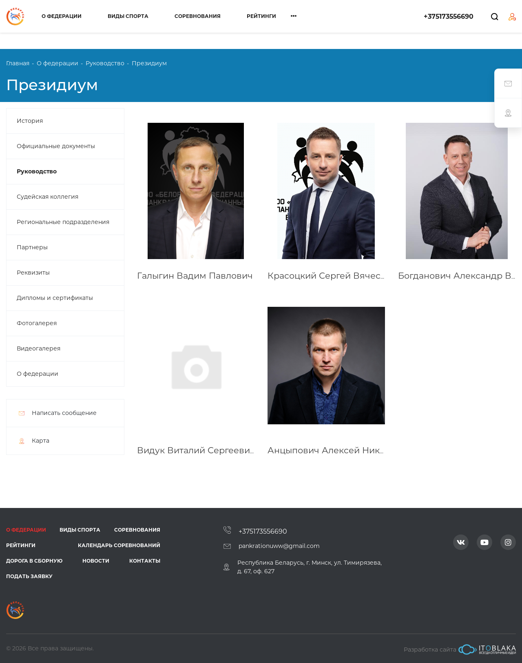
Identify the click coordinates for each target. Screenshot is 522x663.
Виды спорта (128, 16)
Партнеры (32, 247)
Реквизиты (33, 272)
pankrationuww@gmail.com (279, 546)
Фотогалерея (37, 323)
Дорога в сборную (34, 561)
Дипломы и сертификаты (55, 298)
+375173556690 (448, 16)
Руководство (37, 171)
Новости (95, 561)
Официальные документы (56, 146)
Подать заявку (29, 576)
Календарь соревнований (119, 545)
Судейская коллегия (47, 196)
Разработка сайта (460, 649)
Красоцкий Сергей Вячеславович (343, 276)
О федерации (62, 16)
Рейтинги (261, 16)
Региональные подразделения (63, 222)
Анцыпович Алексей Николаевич (342, 450)
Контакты (144, 561)
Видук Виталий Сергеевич (196, 450)
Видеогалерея (38, 348)
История (30, 120)
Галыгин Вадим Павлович (195, 276)
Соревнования (198, 16)
